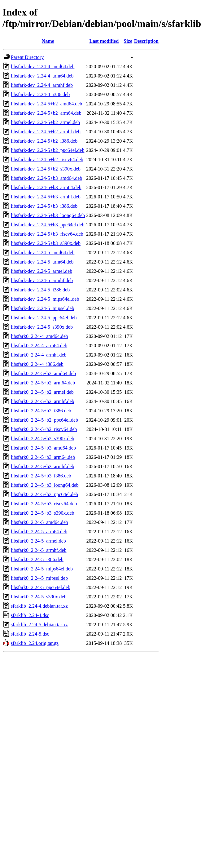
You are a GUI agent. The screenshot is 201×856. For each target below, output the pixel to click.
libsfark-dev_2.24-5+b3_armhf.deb (46, 196)
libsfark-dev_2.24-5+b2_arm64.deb (46, 113)
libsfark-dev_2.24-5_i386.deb (40, 289)
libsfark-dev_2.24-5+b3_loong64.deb (48, 215)
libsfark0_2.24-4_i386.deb (37, 364)
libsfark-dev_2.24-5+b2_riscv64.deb (47, 159)
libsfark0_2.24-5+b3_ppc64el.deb (44, 494)
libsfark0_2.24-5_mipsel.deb (39, 578)
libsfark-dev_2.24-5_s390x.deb (42, 327)
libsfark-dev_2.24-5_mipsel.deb (42, 308)
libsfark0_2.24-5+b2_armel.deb (42, 392)
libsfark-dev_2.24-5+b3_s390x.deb (46, 243)
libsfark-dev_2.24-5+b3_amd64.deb (46, 178)
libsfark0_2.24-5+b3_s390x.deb (42, 513)
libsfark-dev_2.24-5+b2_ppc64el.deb (47, 150)
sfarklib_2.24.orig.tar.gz (35, 643)
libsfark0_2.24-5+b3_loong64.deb (45, 485)
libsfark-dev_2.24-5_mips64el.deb (45, 299)
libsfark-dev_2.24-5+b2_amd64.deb (46, 103)
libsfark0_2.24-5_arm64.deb (39, 531)
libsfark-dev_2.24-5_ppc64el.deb (43, 317)
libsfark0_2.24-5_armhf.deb (39, 550)
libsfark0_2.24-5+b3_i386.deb (41, 475)
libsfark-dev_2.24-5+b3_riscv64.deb (47, 234)
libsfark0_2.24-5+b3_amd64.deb (43, 447)
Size (128, 41)
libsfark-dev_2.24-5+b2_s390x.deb (46, 168)
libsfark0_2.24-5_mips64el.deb (42, 568)
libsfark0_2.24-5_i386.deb (37, 559)
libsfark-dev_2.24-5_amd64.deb (42, 252)
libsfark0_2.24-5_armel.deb (38, 540)
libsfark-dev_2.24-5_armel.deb (41, 271)
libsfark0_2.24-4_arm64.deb (39, 345)
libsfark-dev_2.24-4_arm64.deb (42, 75)
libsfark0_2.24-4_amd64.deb (39, 336)
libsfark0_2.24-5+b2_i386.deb (41, 410)
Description (146, 41)
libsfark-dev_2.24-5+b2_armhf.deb (46, 131)
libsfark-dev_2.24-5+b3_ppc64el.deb (47, 224)
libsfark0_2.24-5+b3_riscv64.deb (44, 503)
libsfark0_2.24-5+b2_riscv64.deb (44, 429)
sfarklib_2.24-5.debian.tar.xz (39, 624)
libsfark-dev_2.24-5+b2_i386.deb (44, 141)
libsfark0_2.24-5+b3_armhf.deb (42, 466)
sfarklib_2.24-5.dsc (30, 633)
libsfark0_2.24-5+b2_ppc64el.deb (44, 420)
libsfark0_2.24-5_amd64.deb (39, 522)
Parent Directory (27, 57)
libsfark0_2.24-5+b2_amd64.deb (43, 373)
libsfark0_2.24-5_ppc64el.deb (40, 587)
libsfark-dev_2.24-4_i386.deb (40, 94)
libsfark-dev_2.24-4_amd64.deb (42, 66)
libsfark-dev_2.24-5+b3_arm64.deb (46, 187)
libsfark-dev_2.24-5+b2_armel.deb (45, 122)
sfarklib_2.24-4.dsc (30, 615)
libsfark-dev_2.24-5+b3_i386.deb (44, 206)
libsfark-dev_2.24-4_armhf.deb (42, 85)
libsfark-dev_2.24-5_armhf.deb (42, 280)
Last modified (104, 41)
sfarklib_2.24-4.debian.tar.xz (39, 606)
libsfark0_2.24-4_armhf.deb (39, 354)
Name (48, 41)
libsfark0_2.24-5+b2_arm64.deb (43, 382)
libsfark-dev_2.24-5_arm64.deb (42, 261)
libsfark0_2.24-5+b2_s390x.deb (42, 438)
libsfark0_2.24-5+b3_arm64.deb (43, 457)
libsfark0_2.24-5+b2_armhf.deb (42, 401)
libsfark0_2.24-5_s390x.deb (39, 596)
